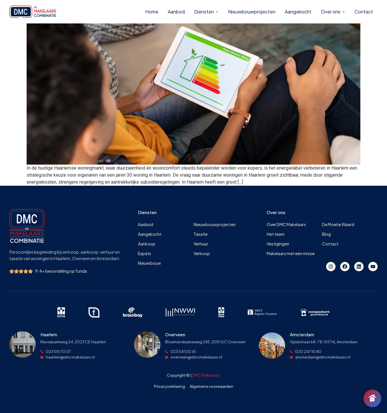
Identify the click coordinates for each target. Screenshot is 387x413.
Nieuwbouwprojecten (214, 224)
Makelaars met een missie (291, 253)
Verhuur (200, 243)
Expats (144, 253)
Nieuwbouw (149, 263)
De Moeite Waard (338, 224)
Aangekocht (150, 234)
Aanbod (145, 224)
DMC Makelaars (206, 375)
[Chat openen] (372, 398)
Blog (326, 234)
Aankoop (146, 243)
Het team (276, 234)
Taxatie (200, 234)
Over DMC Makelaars (286, 224)
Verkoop (201, 253)
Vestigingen (278, 243)
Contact (330, 243)
